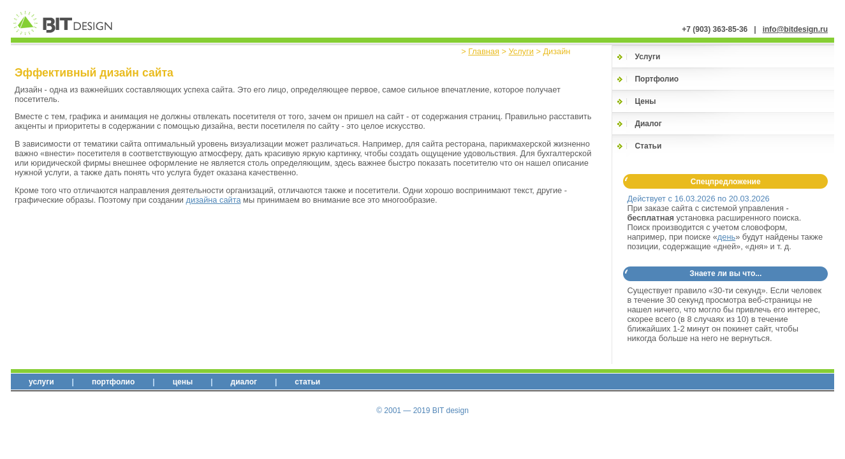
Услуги (520, 51)
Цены (645, 101)
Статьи (648, 146)
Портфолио (657, 79)
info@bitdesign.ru (795, 29)
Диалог (648, 123)
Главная (483, 51)
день (726, 237)
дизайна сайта (213, 200)
